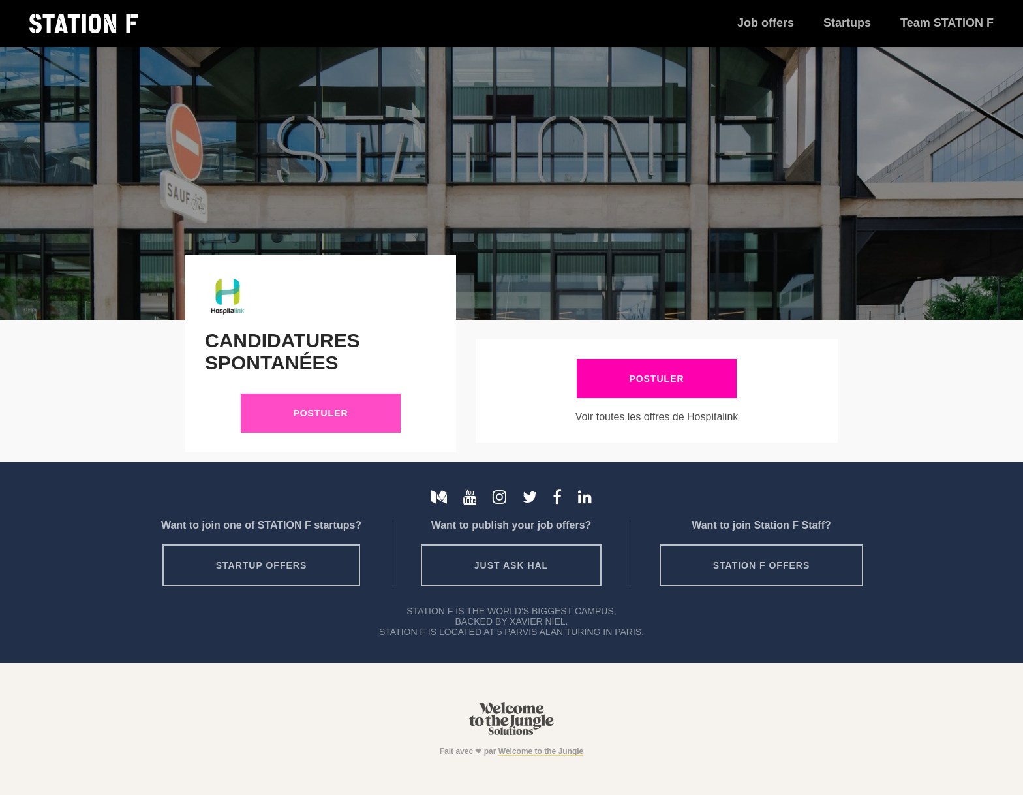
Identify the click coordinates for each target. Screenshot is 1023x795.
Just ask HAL (511, 565)
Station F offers (761, 565)
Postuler (320, 413)
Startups (847, 22)
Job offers (765, 22)
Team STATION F (947, 22)
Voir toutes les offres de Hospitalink (657, 416)
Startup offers (261, 565)
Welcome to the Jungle (540, 751)
